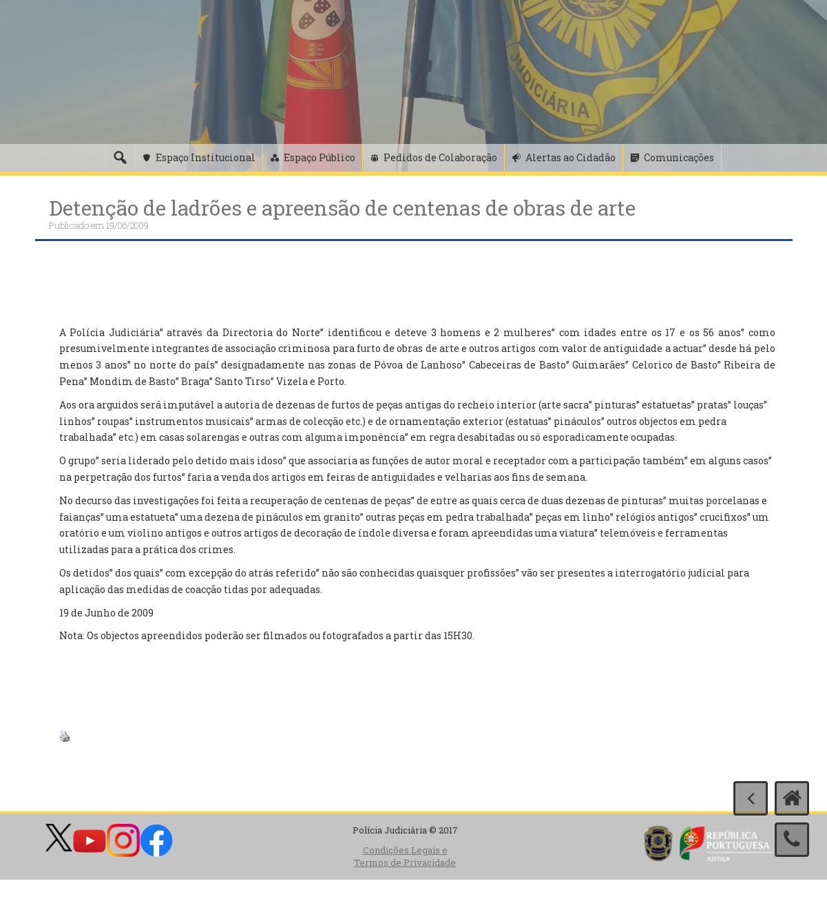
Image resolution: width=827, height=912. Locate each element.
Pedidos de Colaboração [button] (440, 157)
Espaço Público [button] (319, 157)
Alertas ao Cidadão (570, 157)
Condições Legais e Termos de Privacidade (405, 856)
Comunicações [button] (679, 157)
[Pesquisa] (119, 158)
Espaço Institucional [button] (205, 157)
